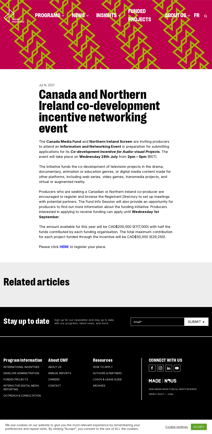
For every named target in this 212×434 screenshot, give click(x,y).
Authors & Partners (107, 373)
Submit (194, 322)
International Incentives (21, 367)
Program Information (23, 360)
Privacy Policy (156, 394)
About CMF (58, 360)
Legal (170, 394)
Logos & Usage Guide (107, 379)
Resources (102, 360)
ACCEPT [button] (198, 426)
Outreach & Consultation (22, 395)
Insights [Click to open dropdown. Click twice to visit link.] (108, 15)
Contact (54, 385)
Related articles (37, 282)
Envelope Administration (21, 373)
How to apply (103, 367)
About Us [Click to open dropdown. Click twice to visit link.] (177, 15)
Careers (54, 379)
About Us (54, 367)
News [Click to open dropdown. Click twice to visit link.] (80, 15)
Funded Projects (139, 15)
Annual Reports (59, 373)
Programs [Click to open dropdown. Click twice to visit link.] (49, 15)
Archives (99, 385)
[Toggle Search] (205, 15)
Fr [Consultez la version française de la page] (197, 15)
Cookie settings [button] (176, 427)
